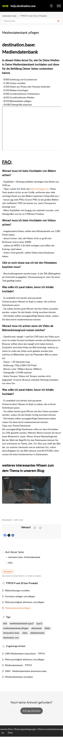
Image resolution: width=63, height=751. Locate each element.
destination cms (11, 637)
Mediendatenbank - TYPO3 (18, 665)
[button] (51, 6)
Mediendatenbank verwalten (19, 676)
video (24, 632)
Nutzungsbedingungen (25, 729)
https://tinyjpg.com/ (40, 188)
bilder (47, 628)
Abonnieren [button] (8, 571)
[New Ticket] (31, 710)
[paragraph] (31, 278)
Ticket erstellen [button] (31, 711)
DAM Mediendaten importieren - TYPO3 (25, 653)
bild (5, 623)
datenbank (36, 628)
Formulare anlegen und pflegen (20, 596)
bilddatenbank (37, 632)
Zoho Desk (10, 731)
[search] (31, 21)
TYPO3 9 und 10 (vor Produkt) (33, 15)
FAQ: (10, 562)
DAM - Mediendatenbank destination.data (25, 671)
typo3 (39, 623)
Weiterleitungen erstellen (17, 590)
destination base (9, 15)
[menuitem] (51, 6)
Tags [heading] (8, 617)
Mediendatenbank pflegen (17, 608)
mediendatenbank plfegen (15, 628)
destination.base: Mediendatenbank (24, 557)
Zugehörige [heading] (15, 646)
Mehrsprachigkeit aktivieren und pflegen (24, 602)
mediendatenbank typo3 (21, 623)
